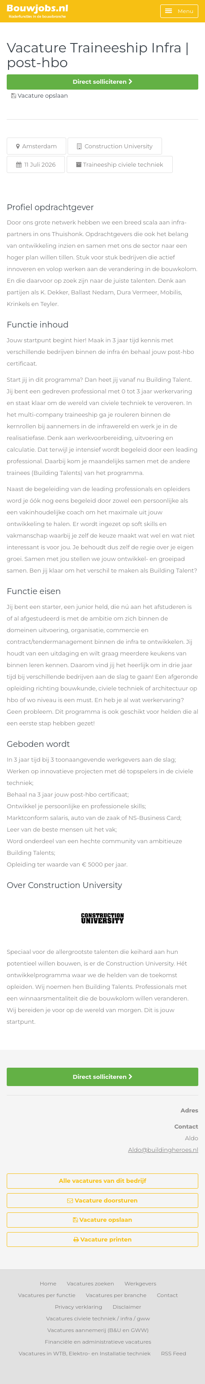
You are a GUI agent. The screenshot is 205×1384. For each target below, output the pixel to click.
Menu (179, 11)
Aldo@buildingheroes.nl (163, 1149)
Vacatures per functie (46, 1295)
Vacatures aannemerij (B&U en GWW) (98, 1330)
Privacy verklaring (78, 1306)
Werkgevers (140, 1283)
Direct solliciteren (102, 81)
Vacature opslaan (102, 1219)
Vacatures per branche (116, 1295)
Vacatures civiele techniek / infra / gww (98, 1318)
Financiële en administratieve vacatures (98, 1341)
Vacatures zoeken (90, 1283)
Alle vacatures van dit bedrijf (102, 1180)
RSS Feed (174, 1353)
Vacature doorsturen (102, 1200)
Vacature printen (102, 1239)
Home (48, 1283)
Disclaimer (127, 1306)
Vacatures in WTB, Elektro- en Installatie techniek (85, 1353)
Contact (167, 1295)
